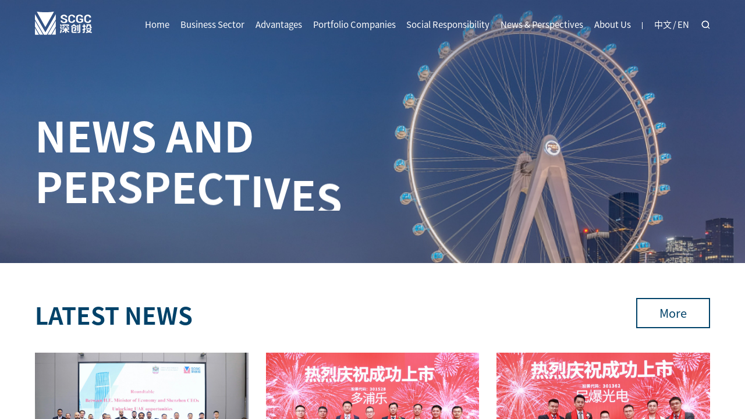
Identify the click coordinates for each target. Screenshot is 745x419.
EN (683, 24)
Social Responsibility (447, 24)
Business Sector (212, 24)
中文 (663, 24)
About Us (612, 24)
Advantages (279, 24)
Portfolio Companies (354, 24)
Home (157, 24)
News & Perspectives (542, 24)
